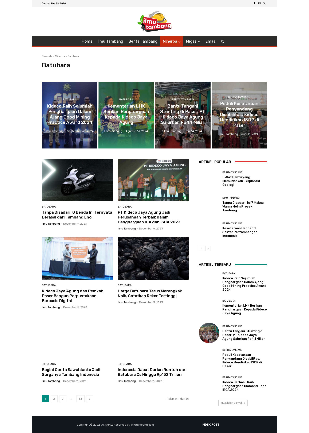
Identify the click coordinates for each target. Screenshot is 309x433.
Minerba (60, 56)
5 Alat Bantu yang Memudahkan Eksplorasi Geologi (241, 181)
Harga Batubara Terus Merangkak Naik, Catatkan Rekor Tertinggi (150, 293)
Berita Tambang (183, 100)
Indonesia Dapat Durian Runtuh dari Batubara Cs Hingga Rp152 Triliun (152, 372)
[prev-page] (201, 248)
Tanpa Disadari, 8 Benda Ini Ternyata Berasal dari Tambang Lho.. (77, 215)
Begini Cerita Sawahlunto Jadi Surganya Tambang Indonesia (71, 372)
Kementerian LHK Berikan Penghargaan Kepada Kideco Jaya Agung (244, 309)
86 (80, 399)
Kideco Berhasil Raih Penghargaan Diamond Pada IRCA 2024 (244, 386)
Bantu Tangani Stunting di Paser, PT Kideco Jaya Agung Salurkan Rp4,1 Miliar (243, 335)
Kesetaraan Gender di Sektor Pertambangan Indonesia (239, 232)
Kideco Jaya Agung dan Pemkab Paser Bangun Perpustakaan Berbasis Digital (72, 296)
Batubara (70, 100)
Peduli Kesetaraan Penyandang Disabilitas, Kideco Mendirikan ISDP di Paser (242, 360)
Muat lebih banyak (233, 403)
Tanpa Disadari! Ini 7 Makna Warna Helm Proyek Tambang (243, 206)
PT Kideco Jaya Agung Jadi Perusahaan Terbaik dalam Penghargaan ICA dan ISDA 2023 (149, 217)
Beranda (47, 56)
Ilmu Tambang (231, 198)
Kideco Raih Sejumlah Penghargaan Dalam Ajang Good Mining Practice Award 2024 (244, 283)
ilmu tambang (51, 223)
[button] (223, 41)
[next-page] (89, 398)
